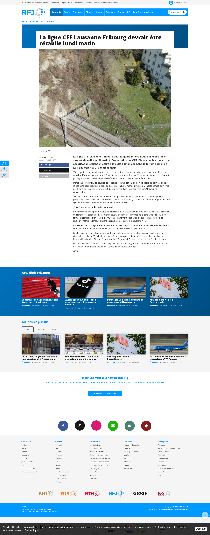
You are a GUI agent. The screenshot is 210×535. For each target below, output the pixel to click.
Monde (24, 452)
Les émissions (95, 445)
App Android (146, 426)
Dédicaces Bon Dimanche (100, 458)
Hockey (58, 448)
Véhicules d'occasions (110, 2)
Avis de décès (129, 468)
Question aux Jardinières (99, 465)
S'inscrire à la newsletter (105, 393)
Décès (70, 2)
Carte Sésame (79, 2)
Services (110, 12)
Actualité (56, 12)
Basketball (59, 452)
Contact (161, 472)
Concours (93, 478)
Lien (44, 176)
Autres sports (61, 478)
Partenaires (162, 462)
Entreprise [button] (37, 2)
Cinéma (127, 448)
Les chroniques (96, 448)
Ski (57, 462)
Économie (48, 21)
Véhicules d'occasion (132, 445)
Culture (24, 458)
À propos (161, 445)
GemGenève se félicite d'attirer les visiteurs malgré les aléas (82, 357)
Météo (126, 455)
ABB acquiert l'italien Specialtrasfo (161, 301)
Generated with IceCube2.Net (177, 509)
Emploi (63, 2)
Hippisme (59, 465)
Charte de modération (166, 468)
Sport (67, 12)
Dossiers (24, 465)
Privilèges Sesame (131, 452)
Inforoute (46, 2)
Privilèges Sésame (93, 2)
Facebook (63, 426)
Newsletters (113, 426)
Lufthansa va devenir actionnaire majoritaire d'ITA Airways (125, 301)
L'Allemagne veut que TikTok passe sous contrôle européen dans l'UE (81, 302)
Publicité (161, 455)
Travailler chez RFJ (165, 458)
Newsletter (162, 475)
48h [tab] (27, 329)
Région (24, 445)
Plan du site (53, 511)
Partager (46, 165)
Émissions (78, 12)
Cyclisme (59, 458)
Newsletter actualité (29, 472)
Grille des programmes (99, 455)
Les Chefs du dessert (144, 12)
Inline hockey (61, 475)
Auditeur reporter (28, 468)
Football (59, 445)
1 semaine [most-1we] (40, 329)
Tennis (58, 468)
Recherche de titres (97, 452)
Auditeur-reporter (178, 3)
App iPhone (130, 426)
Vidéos (99, 12)
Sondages (93, 475)
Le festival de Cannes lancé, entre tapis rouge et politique (40, 301)
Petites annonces (130, 458)
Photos (89, 12)
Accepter (201, 529)
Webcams (55, 2)
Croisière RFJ (123, 12)
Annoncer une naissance (99, 462)
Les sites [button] (26, 2)
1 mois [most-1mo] (53, 329)
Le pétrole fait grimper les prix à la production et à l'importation (39, 357)
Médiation (162, 465)
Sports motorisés (62, 472)
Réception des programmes (169, 448)
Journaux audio (27, 462)
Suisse (23, 448)
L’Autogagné (94, 468)
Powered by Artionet (157, 509)
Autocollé (93, 472)
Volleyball (59, 455)
